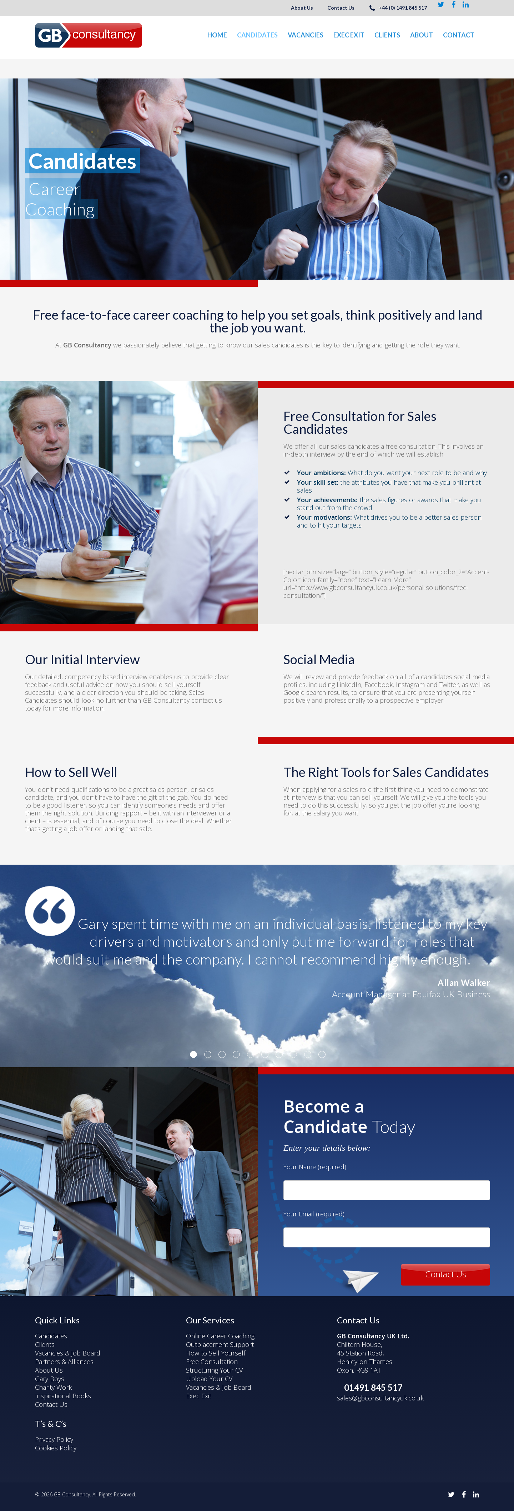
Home (217, 35)
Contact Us (340, 8)
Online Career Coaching (220, 1336)
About (421, 35)
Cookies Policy (55, 1448)
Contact (458, 35)
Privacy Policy (54, 1439)
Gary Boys (49, 1378)
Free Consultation (212, 1361)
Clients (387, 35)
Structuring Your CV (214, 1370)
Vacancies (305, 35)
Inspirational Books (63, 1396)
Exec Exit (348, 35)
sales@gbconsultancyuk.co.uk (380, 1398)
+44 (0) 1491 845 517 (398, 7)
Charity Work (53, 1387)
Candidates (257, 35)
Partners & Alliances (64, 1361)
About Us (302, 8)
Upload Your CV (209, 1378)
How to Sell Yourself (215, 1353)
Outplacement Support (220, 1344)
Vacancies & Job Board (67, 1353)
